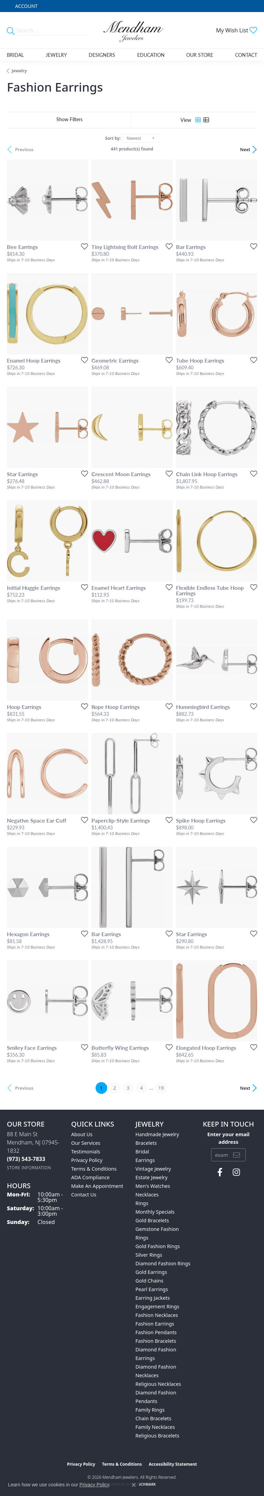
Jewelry (56, 54)
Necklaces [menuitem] (146, 1194)
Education (151, 54)
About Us (81, 1134)
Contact (246, 54)
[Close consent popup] (134, 1485)
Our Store (199, 54)
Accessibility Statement (173, 1464)
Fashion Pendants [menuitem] (156, 1332)
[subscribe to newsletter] (236, 1155)
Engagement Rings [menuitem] (157, 1306)
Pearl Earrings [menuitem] (151, 1289)
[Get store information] (29, 1168)
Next (245, 149)
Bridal (15, 54)
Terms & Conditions (94, 1168)
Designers (102, 54)
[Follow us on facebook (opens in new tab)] (220, 1172)
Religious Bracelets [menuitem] (157, 1435)
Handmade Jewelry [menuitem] (157, 1134)
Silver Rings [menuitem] (148, 1255)
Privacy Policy (86, 1160)
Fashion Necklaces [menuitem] (156, 1315)
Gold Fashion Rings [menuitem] (157, 1246)
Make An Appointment (97, 1186)
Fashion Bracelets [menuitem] (155, 1341)
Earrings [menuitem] (145, 1160)
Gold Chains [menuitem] (149, 1280)
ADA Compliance (90, 1177)
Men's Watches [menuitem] (152, 1186)
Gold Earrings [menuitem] (151, 1272)
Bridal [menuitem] (142, 1151)
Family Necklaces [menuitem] (155, 1427)
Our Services (85, 1143)
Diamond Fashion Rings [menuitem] (162, 1263)
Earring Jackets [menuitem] (152, 1298)
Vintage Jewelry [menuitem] (153, 1168)
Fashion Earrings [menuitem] (154, 1323)
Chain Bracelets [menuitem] (153, 1418)
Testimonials (85, 1151)
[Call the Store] (26, 1159)
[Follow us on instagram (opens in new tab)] (236, 1172)
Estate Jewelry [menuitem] (151, 1177)
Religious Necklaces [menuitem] (158, 1384)
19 (161, 1088)
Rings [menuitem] (141, 1203)
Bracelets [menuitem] (146, 1143)
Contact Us (83, 1194)
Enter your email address (228, 1138)
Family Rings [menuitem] (150, 1409)
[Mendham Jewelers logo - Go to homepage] (132, 30)
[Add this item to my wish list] (82, 246)
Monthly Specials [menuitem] (155, 1212)
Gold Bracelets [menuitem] (152, 1220)
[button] (25, 6)
